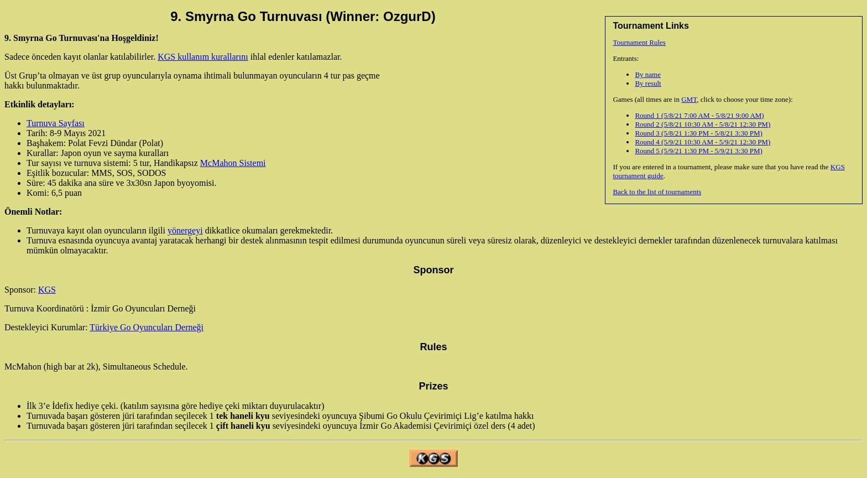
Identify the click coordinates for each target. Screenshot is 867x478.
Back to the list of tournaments (657, 192)
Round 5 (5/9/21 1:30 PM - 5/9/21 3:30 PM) (698, 151)
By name (648, 74)
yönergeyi (185, 230)
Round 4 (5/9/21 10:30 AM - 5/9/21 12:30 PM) (702, 142)
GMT (689, 99)
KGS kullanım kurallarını (203, 56)
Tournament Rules (639, 42)
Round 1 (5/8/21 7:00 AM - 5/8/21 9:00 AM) (699, 115)
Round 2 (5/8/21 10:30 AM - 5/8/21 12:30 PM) (702, 124)
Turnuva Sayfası (56, 123)
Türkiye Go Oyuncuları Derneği (146, 327)
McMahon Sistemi (233, 163)
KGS (47, 289)
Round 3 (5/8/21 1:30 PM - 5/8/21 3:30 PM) (698, 133)
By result (648, 83)
